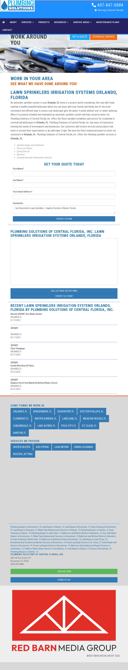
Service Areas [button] (82, 22)
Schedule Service (104, 36)
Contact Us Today (64, 296)
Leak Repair (61, 447)
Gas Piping (42, 447)
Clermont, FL (21, 418)
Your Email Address (22, 191)
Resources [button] (61, 22)
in (26, 527)
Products (43, 22)
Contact (7, 30)
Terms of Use (64, 580)
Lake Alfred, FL (46, 425)
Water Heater (21, 447)
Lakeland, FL (69, 418)
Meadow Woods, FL (94, 418)
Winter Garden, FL (46, 418)
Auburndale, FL (22, 425)
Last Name (18, 180)
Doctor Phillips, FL (92, 411)
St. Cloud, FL (89, 425)
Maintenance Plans (107, 22)
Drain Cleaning (83, 447)
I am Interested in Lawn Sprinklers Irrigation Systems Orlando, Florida (64, 209)
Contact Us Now (64, 219)
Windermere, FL (42, 411)
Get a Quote (79, 36)
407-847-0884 (107, 5)
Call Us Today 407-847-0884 (64, 291)
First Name (18, 168)
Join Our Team (64, 571)
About (13, 22)
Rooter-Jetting (23, 454)
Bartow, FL (19, 432)
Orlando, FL (20, 411)
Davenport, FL (65, 411)
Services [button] (27, 22)
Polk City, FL (68, 425)
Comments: (18, 203)
